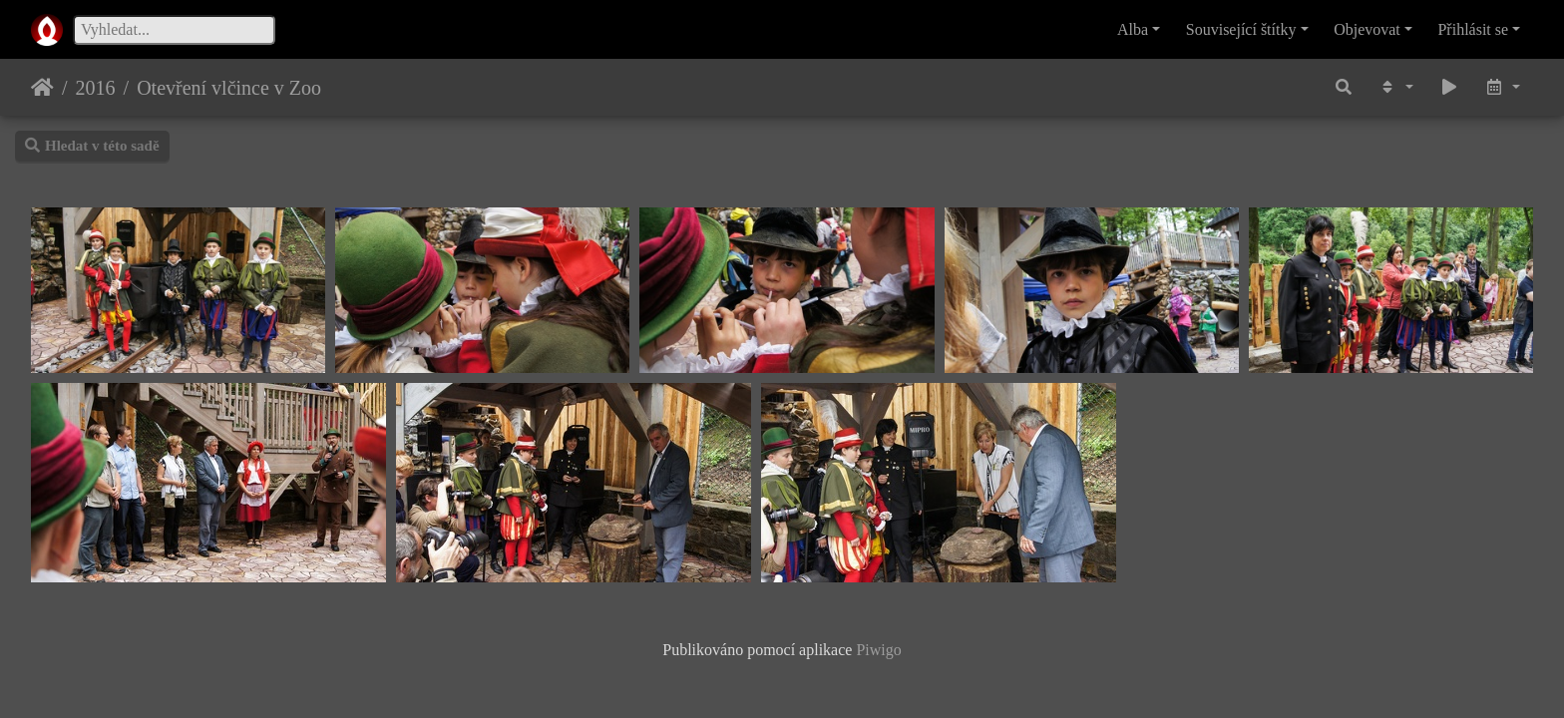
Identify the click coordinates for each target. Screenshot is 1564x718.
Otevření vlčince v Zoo (229, 88)
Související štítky (1241, 29)
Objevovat (1367, 29)
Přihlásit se (1472, 29)
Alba (1132, 29)
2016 (96, 88)
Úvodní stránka (42, 88)
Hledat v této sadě (92, 146)
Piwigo (878, 649)
